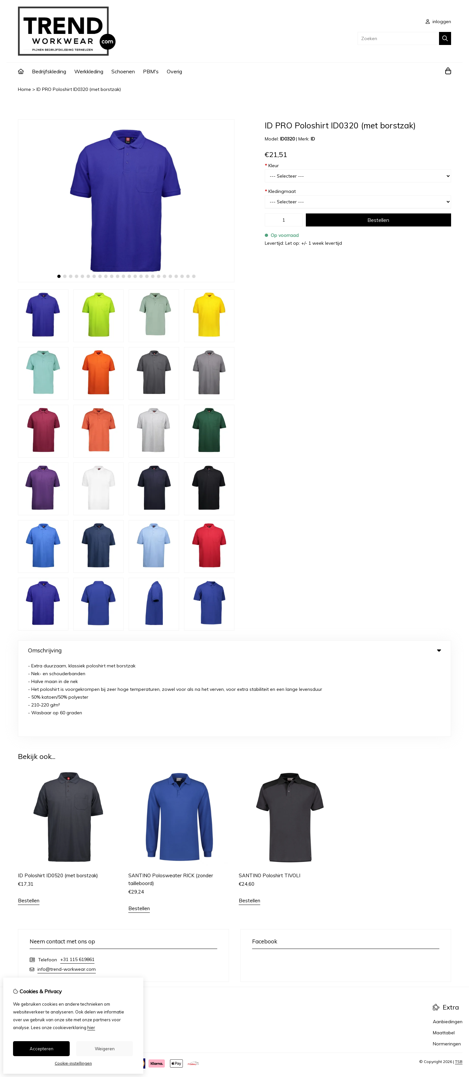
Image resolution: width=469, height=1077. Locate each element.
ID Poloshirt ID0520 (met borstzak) (58, 799)
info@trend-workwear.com (66, 893)
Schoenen (123, 71)
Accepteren (41, 1048)
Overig (174, 71)
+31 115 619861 (77, 883)
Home (24, 89)
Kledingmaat (280, 191)
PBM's (151, 71)
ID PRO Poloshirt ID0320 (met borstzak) (78, 89)
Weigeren (105, 1048)
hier (91, 1027)
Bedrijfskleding (49, 71)
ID (313, 139)
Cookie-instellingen (73, 1063)
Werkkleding (88, 71)
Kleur (272, 165)
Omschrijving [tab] (234, 650)
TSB (458, 985)
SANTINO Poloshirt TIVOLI (269, 799)
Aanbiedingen (447, 945)
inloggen (438, 21)
